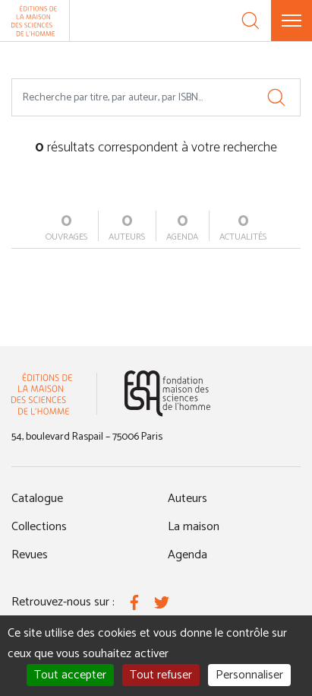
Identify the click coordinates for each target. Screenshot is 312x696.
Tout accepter (70, 675)
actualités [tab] (242, 227)
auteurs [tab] (127, 227)
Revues (29, 555)
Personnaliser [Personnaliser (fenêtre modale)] (249, 675)
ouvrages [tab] (66, 227)
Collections (39, 526)
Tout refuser (161, 675)
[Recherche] (250, 20)
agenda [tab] (182, 227)
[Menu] (291, 20)
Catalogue (37, 498)
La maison (193, 526)
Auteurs (187, 498)
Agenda (187, 555)
